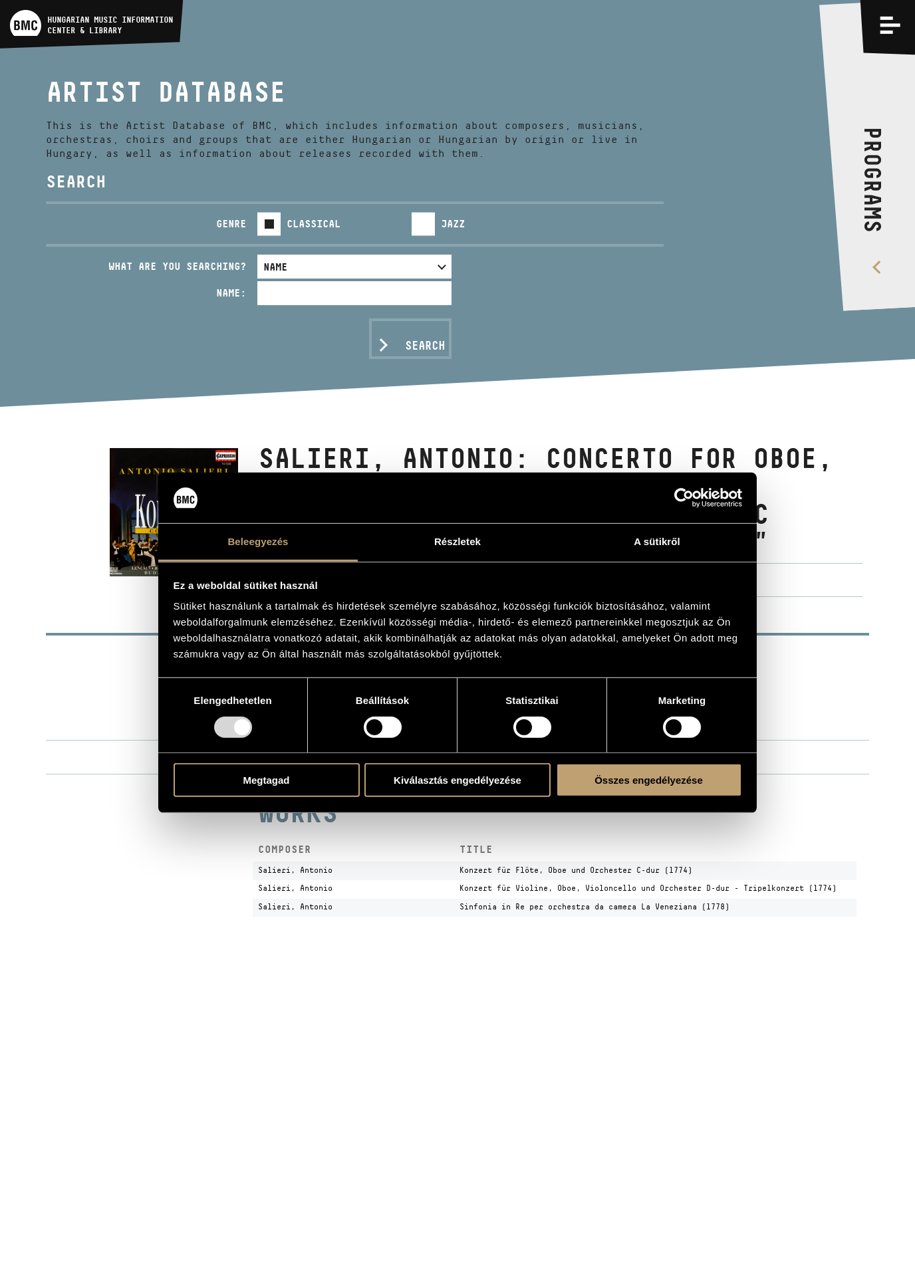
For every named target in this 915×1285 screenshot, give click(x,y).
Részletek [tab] (457, 541)
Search (425, 345)
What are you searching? (177, 266)
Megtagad (266, 780)
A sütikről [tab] (657, 541)
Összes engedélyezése (648, 780)
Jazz (453, 223)
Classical (313, 223)
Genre (231, 223)
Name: (231, 293)
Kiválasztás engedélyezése (457, 780)
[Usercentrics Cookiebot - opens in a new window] (684, 498)
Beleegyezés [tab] (257, 541)
